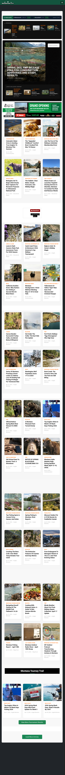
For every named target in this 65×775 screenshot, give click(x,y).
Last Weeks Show (30, 642)
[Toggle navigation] (62, 2)
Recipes (27, 603)
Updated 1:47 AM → (57, 17)
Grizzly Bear (9, 178)
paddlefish (47, 512)
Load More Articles (32, 737)
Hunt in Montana (30, 138)
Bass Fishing (9, 549)
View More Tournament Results (32, 722)
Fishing (8, 642)
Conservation (10, 138)
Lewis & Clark (10, 243)
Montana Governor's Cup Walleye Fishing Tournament (38, 243)
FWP (45, 331)
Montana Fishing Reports (51, 243)
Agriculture (47, 457)
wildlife (27, 419)
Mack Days (47, 419)
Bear (7, 283)
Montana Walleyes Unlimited (52, 138)
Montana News (29, 283)
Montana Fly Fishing (31, 178)
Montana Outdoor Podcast (52, 642)
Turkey (8, 331)
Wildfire (27, 331)
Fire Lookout (48, 178)
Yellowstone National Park (52, 283)
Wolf (26, 369)
